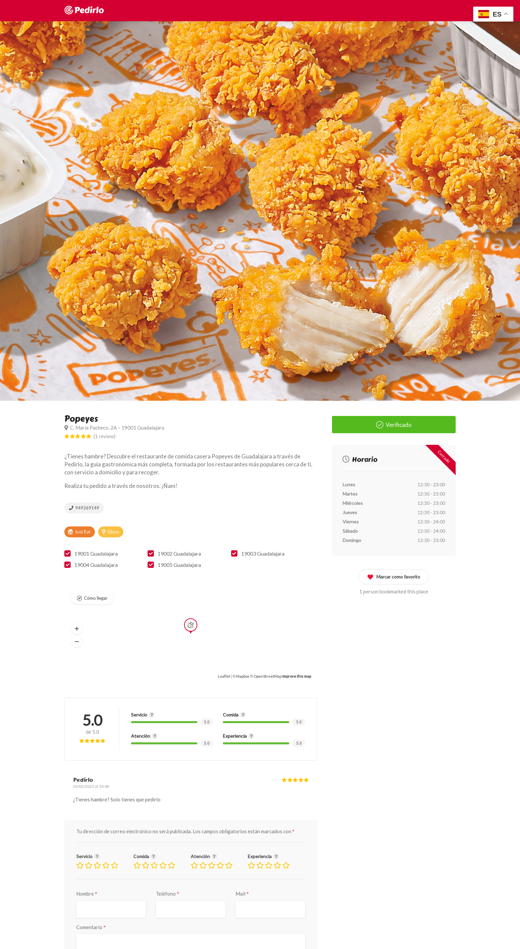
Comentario (91, 927)
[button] (76, 629)
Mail (242, 894)
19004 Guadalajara (96, 565)
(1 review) (104, 436)
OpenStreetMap (268, 676)
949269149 (84, 507)
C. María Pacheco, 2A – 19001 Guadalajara (114, 428)
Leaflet (224, 676)
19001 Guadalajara (96, 553)
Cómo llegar (95, 598)
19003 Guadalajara (263, 553)
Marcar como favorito (393, 575)
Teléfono (167, 894)
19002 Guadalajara (179, 553)
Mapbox (242, 676)
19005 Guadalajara (179, 565)
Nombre (87, 894)
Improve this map (296, 676)
